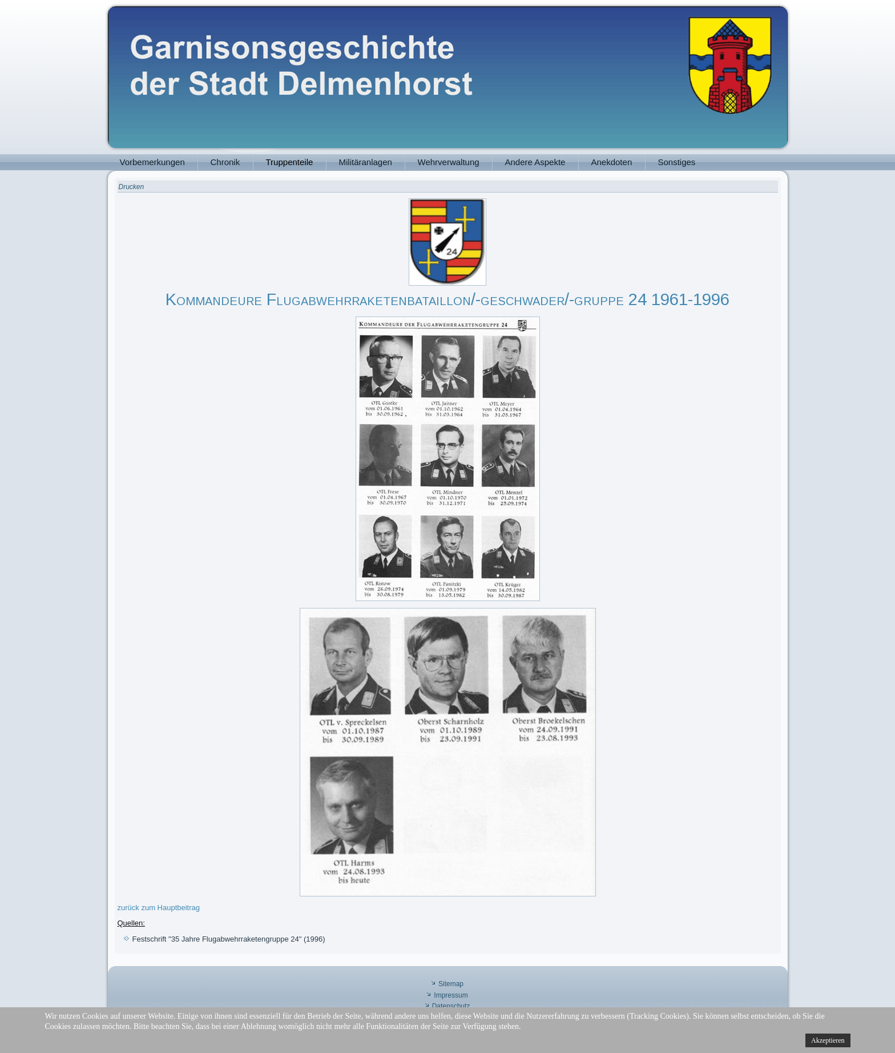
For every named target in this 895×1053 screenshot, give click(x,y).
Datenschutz (451, 1006)
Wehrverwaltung (448, 162)
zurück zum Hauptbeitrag (159, 907)
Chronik (225, 162)
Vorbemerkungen (152, 162)
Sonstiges (677, 162)
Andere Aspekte (535, 162)
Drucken (131, 187)
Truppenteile (289, 162)
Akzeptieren (828, 1040)
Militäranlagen (365, 162)
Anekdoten (611, 162)
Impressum (450, 995)
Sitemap (450, 984)
